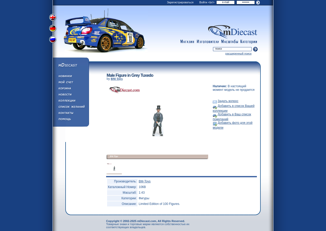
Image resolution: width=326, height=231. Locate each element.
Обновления (71, 77)
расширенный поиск (238, 53)
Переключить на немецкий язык (53, 29)
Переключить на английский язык (53, 17)
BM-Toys (117, 79)
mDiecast (71, 65)
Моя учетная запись (71, 83)
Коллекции (71, 101)
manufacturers (208, 41)
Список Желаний (71, 107)
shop (187, 41)
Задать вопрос (228, 101)
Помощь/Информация (71, 120)
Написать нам (71, 113)
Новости (71, 95)
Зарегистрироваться (180, 2)
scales (229, 41)
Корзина (71, 89)
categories (249, 41)
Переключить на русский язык (53, 40)
